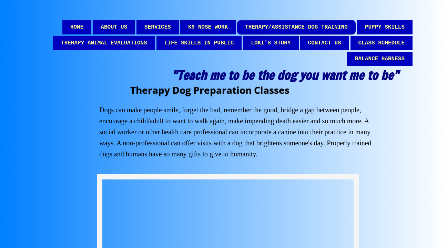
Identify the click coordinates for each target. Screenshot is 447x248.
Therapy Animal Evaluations (104, 43)
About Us (114, 27)
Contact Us (324, 43)
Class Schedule (381, 43)
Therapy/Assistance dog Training (296, 27)
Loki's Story (271, 43)
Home (76, 27)
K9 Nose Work (208, 27)
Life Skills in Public (199, 43)
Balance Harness (380, 59)
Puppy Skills (385, 27)
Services (157, 27)
